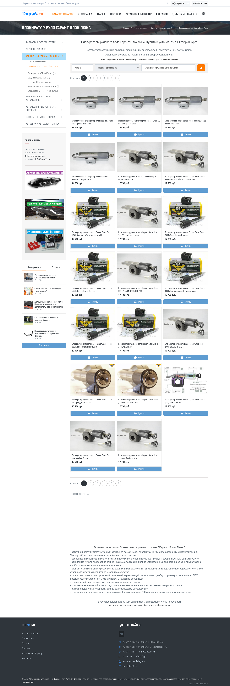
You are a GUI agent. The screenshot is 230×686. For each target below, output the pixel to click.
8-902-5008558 (200, 3)
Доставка (115, 14)
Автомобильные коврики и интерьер (45, 108)
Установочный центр (139, 14)
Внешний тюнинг (45, 49)
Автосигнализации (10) (38, 61)
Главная (126, 28)
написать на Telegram (134, 661)
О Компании (85, 14)
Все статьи (44, 345)
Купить (93, 134)
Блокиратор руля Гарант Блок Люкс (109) (43, 67)
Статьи (101, 14)
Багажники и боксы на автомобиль (45, 98)
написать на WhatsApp (134, 656)
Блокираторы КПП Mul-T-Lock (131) (42, 73)
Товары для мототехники (45, 117)
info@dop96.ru (130, 666)
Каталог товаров (62, 14)
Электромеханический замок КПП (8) (43, 86)
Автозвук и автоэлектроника (45, 123)
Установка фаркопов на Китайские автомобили (45, 276)
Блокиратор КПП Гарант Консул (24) (43, 91)
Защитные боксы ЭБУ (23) (39, 78)
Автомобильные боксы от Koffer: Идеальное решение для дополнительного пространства (49, 304)
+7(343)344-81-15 (180, 3)
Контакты (162, 14)
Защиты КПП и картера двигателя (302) (44, 82)
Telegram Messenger (35, 156)
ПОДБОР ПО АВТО (184, 14)
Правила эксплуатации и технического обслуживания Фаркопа (46, 333)
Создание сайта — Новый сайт (198, 684)
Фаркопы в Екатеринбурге (45, 42)
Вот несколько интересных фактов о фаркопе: (46, 319)
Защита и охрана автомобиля (163, 28)
